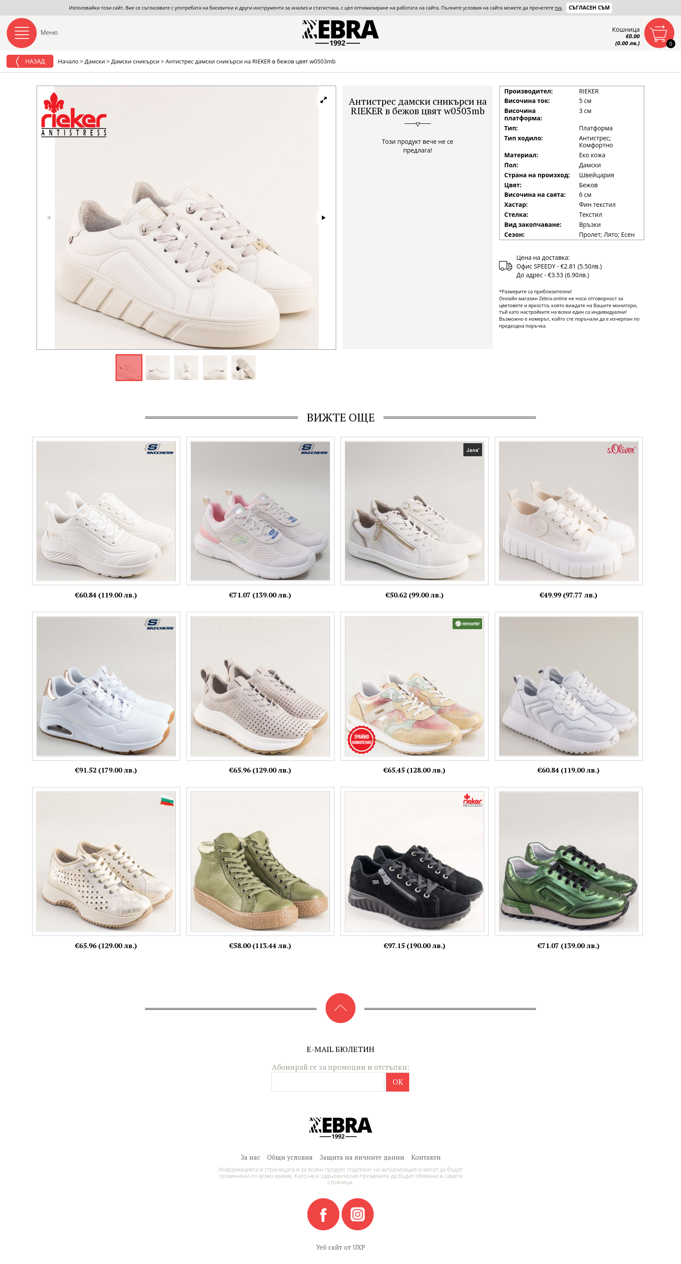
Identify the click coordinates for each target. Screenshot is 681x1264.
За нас (250, 1157)
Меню (49, 32)
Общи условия (290, 1157)
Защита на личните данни (362, 1157)
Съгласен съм (589, 7)
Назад (30, 61)
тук (558, 7)
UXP (359, 1247)
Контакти (426, 1157)
